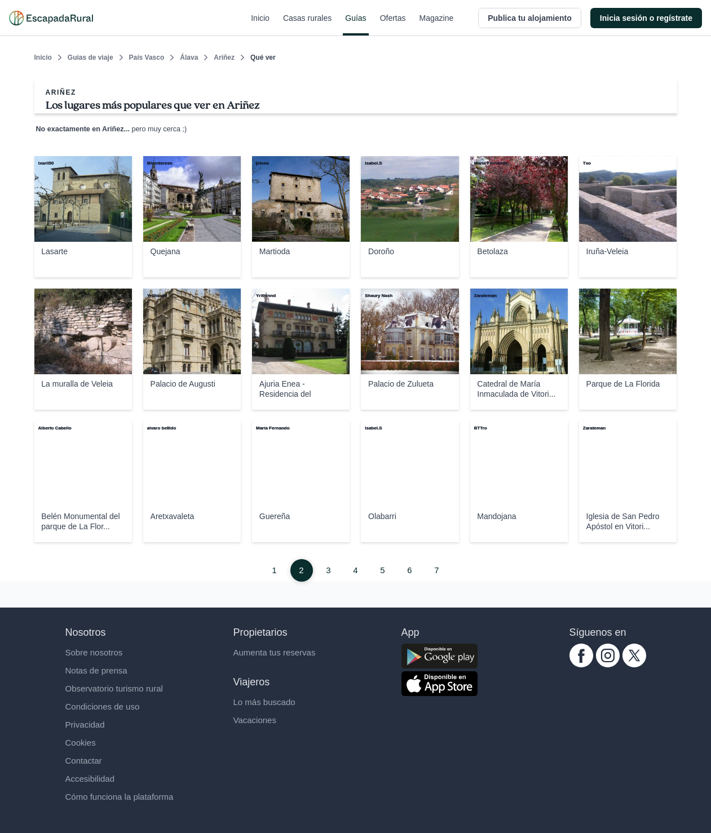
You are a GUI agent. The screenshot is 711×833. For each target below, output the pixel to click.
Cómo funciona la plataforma (119, 796)
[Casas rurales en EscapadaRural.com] (51, 18)
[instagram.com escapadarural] (608, 664)
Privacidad (85, 724)
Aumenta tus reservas (274, 652)
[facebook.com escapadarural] (581, 664)
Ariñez (224, 57)
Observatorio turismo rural (114, 688)
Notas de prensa (96, 670)
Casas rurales (307, 25)
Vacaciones (254, 720)
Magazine (436, 25)
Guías (355, 25)
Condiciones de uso (102, 706)
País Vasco (147, 57)
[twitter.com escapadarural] (634, 664)
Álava (189, 57)
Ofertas (393, 25)
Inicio (260, 25)
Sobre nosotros (94, 652)
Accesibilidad (90, 778)
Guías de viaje (90, 57)
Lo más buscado (264, 702)
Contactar (83, 760)
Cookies (80, 742)
